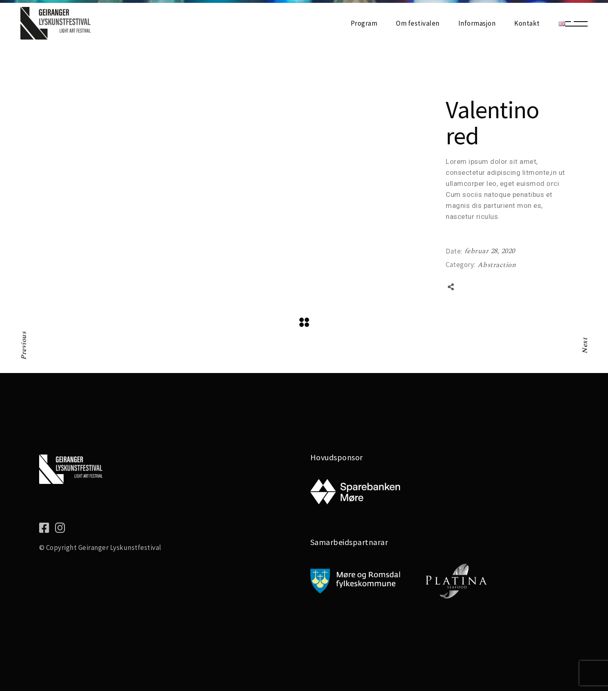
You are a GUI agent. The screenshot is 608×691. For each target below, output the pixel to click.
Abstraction (497, 265)
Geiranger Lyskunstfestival (119, 547)
